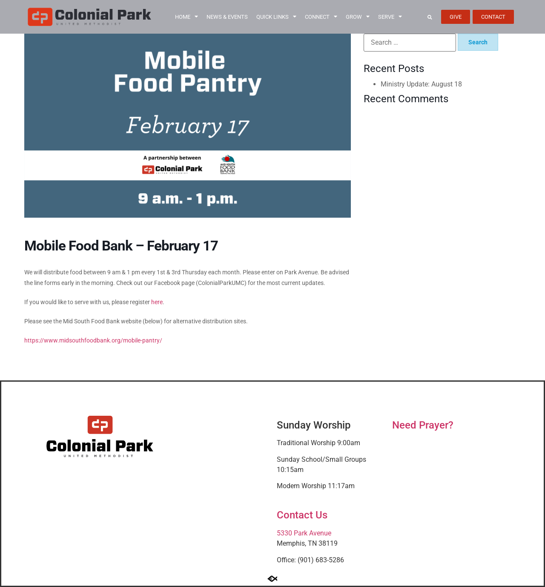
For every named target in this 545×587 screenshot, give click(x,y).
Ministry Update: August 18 (421, 84)
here (157, 302)
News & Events (227, 17)
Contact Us (302, 515)
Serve (390, 17)
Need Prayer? (422, 425)
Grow (358, 17)
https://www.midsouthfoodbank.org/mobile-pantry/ (93, 340)
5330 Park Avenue (304, 533)
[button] (430, 17)
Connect (321, 17)
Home (186, 17)
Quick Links (276, 17)
